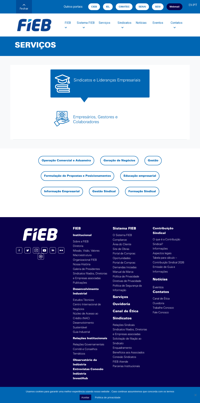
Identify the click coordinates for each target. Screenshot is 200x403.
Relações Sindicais (124, 325)
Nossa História (81, 264)
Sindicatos (122, 318)
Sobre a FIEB (81, 241)
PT (195, 5)
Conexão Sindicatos (124, 357)
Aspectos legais (162, 253)
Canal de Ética (125, 311)
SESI (158, 6)
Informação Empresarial (62, 191)
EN (190, 5)
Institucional (82, 235)
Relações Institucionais (90, 338)
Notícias (141, 23)
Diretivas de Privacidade (127, 281)
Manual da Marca (123, 271)
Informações (160, 248)
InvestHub (80, 378)
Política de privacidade (108, 397)
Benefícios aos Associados (128, 352)
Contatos (161, 292)
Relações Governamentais (88, 344)
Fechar (24, 7)
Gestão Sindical (104, 191)
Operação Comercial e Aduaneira (66, 160)
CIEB (94, 6)
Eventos (158, 23)
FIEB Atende (120, 361)
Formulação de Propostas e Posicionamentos (77, 176)
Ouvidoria (121, 304)
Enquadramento (122, 347)
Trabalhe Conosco (163, 307)
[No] (195, 395)
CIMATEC (124, 6)
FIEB (77, 228)
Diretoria (78, 246)
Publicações (80, 282)
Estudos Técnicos (83, 300)
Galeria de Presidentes (86, 269)
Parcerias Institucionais (126, 366)
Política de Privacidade (126, 276)
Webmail (174, 6)
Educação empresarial (140, 176)
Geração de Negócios (119, 160)
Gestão (153, 160)
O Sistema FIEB (122, 235)
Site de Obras (121, 249)
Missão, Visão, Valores (86, 250)
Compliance (120, 239)
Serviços (104, 23)
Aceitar (85, 397)
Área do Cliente (122, 244)
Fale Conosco (161, 312)
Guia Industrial (81, 332)
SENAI (142, 6)
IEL (108, 6)
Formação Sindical (142, 191)
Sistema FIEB (124, 228)
